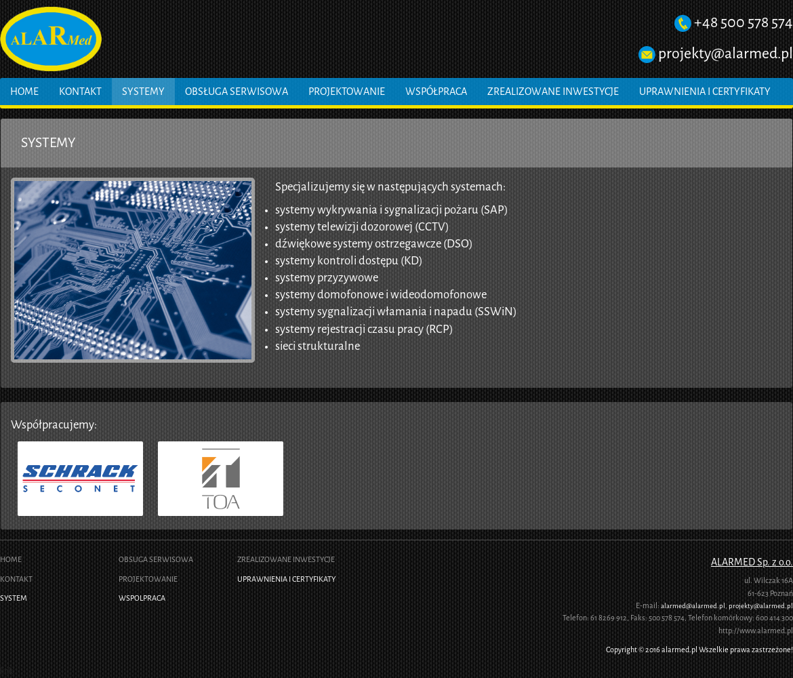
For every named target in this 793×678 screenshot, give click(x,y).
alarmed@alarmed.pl (693, 605)
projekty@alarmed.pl (725, 53)
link (6, 671)
